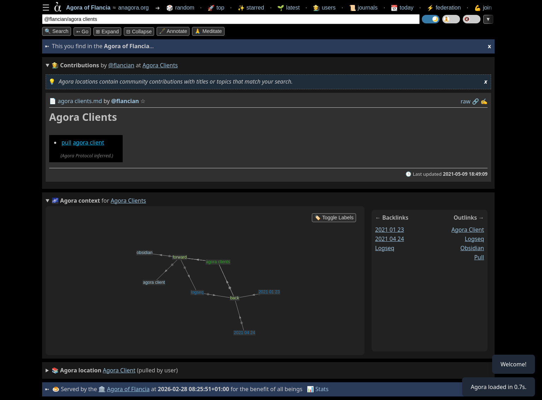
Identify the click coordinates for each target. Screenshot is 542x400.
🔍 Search (57, 31)
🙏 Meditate (208, 31)
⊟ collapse (139, 31)
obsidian (472, 248)
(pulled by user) (115, 370)
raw (466, 101)
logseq (384, 248)
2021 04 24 (389, 239)
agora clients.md (80, 101)
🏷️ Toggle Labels (334, 217)
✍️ (484, 101)
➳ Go (82, 31)
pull (66, 142)
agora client (88, 142)
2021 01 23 (389, 229)
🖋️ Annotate (173, 31)
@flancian (121, 65)
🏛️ (101, 389)
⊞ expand (107, 31)
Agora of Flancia (128, 389)
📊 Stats (317, 389)
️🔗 (475, 101)
